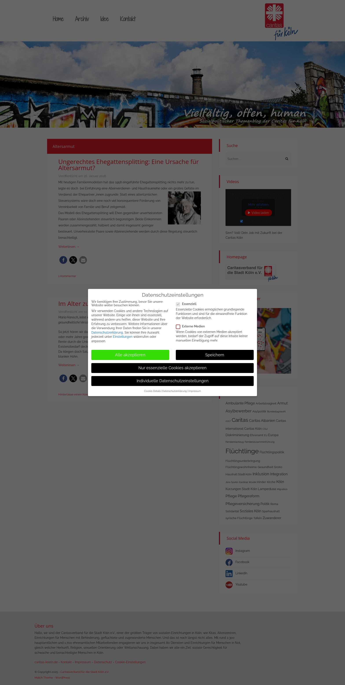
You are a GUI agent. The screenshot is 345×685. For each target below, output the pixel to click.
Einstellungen (122, 334)
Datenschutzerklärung (107, 330)
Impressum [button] (194, 388)
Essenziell (187, 301)
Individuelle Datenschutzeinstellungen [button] (173, 378)
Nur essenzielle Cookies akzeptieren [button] (172, 366)
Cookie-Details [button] (152, 388)
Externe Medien (192, 324)
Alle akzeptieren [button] (130, 353)
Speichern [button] (214, 353)
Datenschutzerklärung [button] (174, 388)
